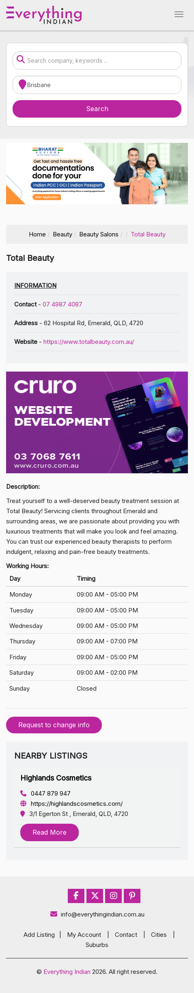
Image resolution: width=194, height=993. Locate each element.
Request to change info (54, 725)
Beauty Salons (99, 234)
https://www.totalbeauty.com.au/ (88, 342)
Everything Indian (67, 972)
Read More (49, 832)
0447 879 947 (45, 793)
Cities (159, 934)
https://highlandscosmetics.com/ (71, 803)
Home (37, 234)
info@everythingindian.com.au (97, 914)
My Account (84, 934)
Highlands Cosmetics (55, 778)
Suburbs (97, 945)
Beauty (62, 234)
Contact (126, 934)
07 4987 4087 (62, 304)
